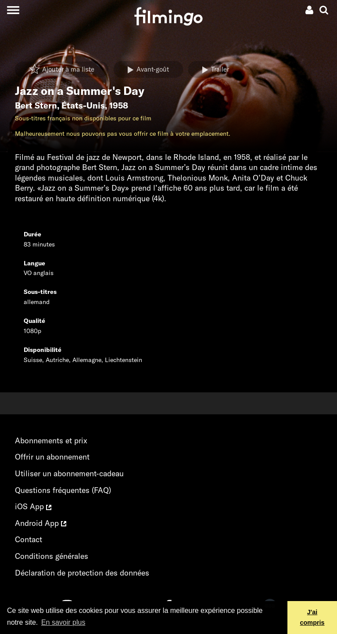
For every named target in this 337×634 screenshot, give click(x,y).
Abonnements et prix (51, 440)
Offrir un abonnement (52, 457)
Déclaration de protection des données (82, 573)
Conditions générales (51, 556)
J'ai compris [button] (312, 617)
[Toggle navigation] (13, 10)
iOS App (33, 506)
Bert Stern (36, 105)
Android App (40, 523)
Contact (28, 539)
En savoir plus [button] (63, 622)
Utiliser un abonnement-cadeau (69, 473)
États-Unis (83, 105)
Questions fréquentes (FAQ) (63, 490)
